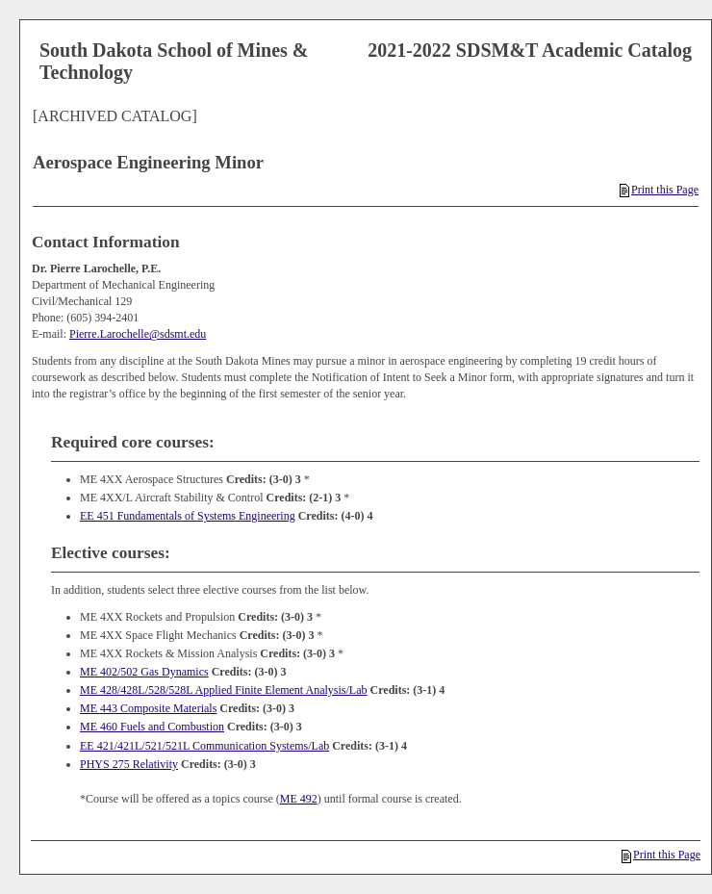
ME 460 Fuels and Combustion (152, 726)
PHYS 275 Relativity (129, 764)
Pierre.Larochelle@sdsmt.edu (137, 334)
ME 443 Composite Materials (148, 708)
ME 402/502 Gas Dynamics (144, 671)
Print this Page (659, 189)
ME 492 (299, 798)
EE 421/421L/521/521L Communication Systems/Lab (204, 746)
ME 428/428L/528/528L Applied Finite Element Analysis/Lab (224, 690)
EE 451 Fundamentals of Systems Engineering (187, 516)
